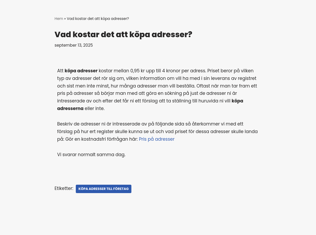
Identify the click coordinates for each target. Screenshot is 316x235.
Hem (59, 18)
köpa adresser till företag (103, 189)
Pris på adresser (157, 139)
